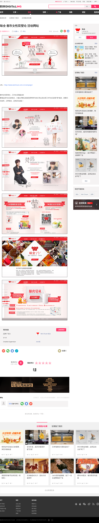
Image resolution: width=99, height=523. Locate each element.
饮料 (92, 194)
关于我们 (2, 504)
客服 (84, 1)
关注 (80, 37)
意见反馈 (34, 506)
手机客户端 (3, 508)
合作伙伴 (2, 506)
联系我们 (18, 506)
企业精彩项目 (79, 43)
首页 (1, 12)
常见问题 (78, 1)
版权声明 (34, 511)
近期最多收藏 (26, 18)
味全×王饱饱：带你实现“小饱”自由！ (91, 48)
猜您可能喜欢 (79, 189)
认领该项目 (61, 330)
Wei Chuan (84, 194)
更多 (96, 72)
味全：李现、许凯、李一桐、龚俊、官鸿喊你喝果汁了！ (91, 56)
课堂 (83, 12)
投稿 (17, 513)
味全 (83, 29)
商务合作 (18, 508)
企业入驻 (18, 504)
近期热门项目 (14, 18)
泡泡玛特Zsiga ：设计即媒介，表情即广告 (86, 154)
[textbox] (66, 6)
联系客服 (34, 513)
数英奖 (96, 12)
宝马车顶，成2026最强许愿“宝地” (86, 133)
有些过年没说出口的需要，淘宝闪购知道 (85, 112)
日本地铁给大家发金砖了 (84, 92)
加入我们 (2, 511)
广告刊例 (18, 511)
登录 (1, 1)
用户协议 (34, 508)
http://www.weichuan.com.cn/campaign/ (18, 85)
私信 (91, 37)
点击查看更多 (49, 490)
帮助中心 (34, 504)
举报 (50, 31)
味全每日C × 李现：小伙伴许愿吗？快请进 (91, 63)
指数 (70, 12)
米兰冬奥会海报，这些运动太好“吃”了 (85, 175)
